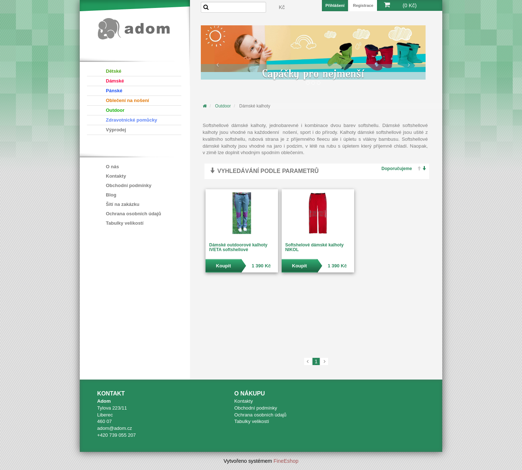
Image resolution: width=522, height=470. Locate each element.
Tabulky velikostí (125, 223)
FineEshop (286, 461)
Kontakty (116, 176)
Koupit (223, 265)
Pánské (114, 90)
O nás (112, 166)
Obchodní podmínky (129, 185)
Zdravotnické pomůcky (131, 120)
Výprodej (116, 129)
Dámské (115, 81)
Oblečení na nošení (127, 100)
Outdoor (115, 110)
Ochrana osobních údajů (133, 213)
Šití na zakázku (122, 204)
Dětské (113, 71)
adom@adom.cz (114, 428)
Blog (111, 195)
